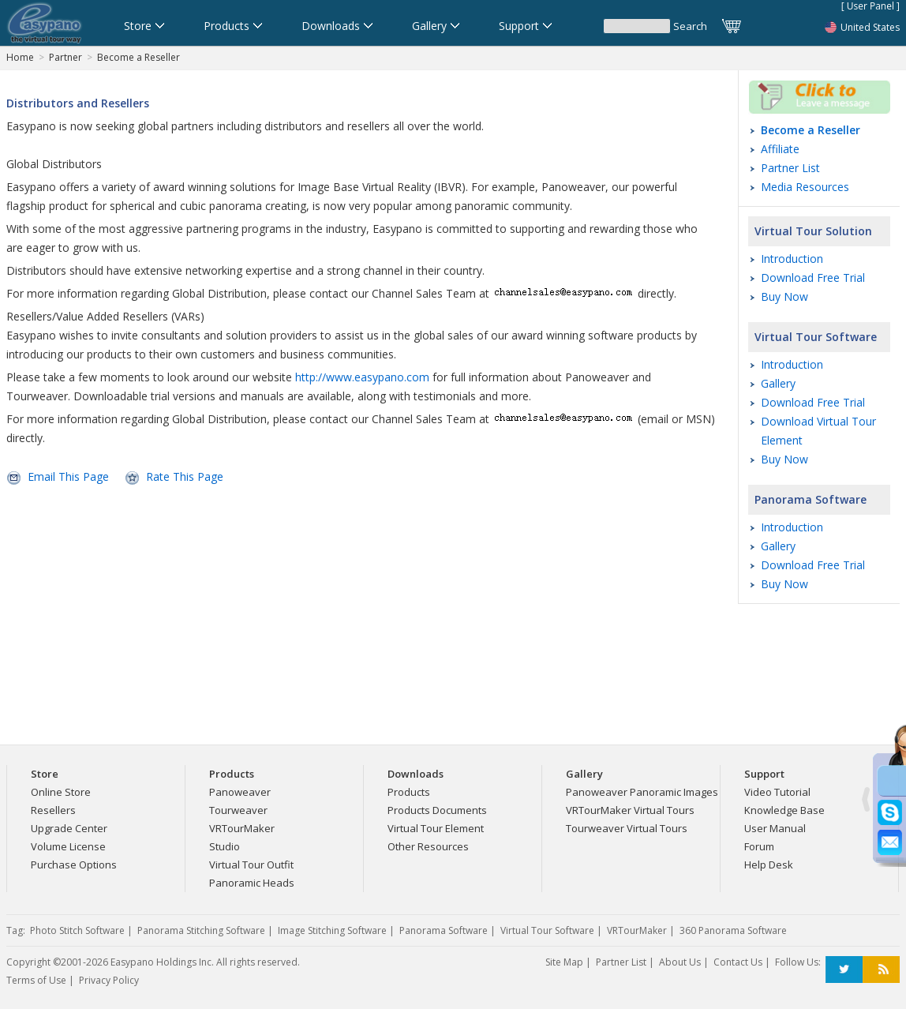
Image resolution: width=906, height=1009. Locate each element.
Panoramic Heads (251, 883)
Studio (224, 846)
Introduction (792, 258)
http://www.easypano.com (362, 376)
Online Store (61, 792)
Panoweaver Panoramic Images (642, 792)
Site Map (564, 962)
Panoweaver (240, 792)
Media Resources (805, 186)
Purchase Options (74, 864)
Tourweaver (238, 810)
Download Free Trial (813, 277)
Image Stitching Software (332, 930)
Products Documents (437, 810)
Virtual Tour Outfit (251, 864)
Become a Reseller (138, 57)
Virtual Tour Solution (813, 230)
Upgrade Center (69, 828)
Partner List (790, 167)
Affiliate (780, 148)
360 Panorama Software (733, 930)
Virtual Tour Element (435, 828)
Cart (732, 26)
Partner (65, 57)
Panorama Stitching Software (201, 930)
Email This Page (68, 476)
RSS (881, 970)
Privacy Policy (109, 980)
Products (408, 792)
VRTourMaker (242, 828)
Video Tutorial (777, 792)
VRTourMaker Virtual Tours (630, 810)
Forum (759, 846)
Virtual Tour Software (815, 336)
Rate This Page (184, 476)
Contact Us (737, 962)
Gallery (778, 383)
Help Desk (768, 864)
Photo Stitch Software (77, 930)
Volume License (68, 846)
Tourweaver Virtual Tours (626, 828)
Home (20, 57)
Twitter (844, 970)
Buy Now (784, 296)
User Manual (775, 828)
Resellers (53, 810)
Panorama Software (810, 499)
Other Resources (428, 846)
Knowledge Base (784, 810)
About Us (680, 962)
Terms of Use (36, 980)
